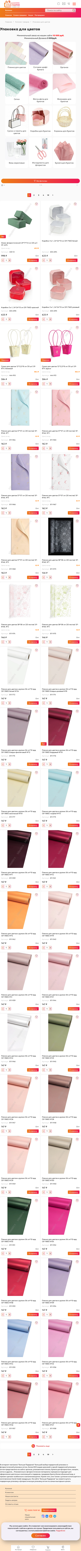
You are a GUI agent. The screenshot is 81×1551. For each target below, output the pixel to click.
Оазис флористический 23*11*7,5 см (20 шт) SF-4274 (19, 244)
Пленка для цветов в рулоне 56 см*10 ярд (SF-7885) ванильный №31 (18, 812)
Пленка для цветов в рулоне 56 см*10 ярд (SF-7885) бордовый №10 (59, 751)
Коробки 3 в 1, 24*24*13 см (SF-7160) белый (60, 241)
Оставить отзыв (11, 1504)
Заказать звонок (49, 1510)
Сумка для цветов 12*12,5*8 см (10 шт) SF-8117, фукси (59, 367)
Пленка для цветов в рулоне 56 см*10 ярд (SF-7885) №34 (59, 1240)
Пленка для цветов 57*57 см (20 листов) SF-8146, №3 (19, 496)
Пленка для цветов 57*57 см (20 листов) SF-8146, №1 (19, 432)
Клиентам (9, 1492)
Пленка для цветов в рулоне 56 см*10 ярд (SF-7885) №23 (59, 1057)
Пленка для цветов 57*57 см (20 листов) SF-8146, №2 (60, 432)
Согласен (40, 1535)
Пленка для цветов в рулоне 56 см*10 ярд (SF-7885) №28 (59, 1118)
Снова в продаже (20, 15)
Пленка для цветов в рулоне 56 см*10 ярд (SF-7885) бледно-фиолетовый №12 (18, 751)
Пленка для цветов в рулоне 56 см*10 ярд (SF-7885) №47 (59, 1424)
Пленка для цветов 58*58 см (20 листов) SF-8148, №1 (60, 561)
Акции (30, 15)
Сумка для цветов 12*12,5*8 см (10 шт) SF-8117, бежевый (18, 367)
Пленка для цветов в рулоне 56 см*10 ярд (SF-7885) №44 (18, 1363)
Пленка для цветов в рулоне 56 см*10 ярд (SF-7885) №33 (18, 1240)
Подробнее (60, 1531)
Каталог (8, 10)
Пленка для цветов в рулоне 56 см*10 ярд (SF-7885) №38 (18, 1301)
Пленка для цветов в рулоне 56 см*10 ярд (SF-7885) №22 (18, 1057)
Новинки (8, 15)
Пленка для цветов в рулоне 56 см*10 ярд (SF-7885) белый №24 (18, 690)
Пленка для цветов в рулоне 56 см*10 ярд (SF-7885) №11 (18, 873)
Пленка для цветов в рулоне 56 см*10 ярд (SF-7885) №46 (18, 1424)
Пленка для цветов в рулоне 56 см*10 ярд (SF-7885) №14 (18, 935)
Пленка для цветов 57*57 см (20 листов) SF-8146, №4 (60, 496)
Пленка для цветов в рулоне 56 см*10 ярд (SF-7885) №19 (59, 935)
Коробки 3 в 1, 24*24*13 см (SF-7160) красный (20, 307)
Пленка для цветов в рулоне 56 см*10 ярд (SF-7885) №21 (59, 996)
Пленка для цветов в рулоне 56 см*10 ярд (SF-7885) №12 (59, 873)
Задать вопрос (11, 1500)
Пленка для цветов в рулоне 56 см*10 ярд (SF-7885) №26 (18, 1118)
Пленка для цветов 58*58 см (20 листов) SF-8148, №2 (19, 625)
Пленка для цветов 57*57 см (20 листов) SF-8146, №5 (19, 561)
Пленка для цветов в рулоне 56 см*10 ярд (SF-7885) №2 (18, 996)
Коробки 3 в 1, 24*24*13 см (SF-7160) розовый (60, 307)
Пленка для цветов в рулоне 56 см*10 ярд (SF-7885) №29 (18, 1179)
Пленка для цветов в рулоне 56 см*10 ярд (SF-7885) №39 (59, 1301)
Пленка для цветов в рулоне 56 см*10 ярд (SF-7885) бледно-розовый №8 (59, 690)
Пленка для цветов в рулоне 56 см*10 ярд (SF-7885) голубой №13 (59, 812)
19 (48, 195)
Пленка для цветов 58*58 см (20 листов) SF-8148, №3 (60, 625)
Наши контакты (11, 1496)
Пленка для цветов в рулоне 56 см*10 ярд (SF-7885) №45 (59, 1363)
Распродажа (39, 15)
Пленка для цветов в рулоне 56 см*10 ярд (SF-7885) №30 (59, 1179)
